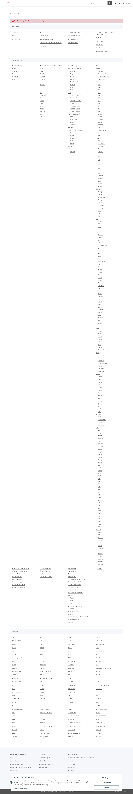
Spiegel (70, 614)
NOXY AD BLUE (100, 726)
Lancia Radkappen (18, 582)
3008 (99, 497)
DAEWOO (43, 641)
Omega (100, 460)
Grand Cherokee (103, 363)
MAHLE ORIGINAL (45, 671)
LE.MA (42, 685)
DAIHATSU (43, 79)
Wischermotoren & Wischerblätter (78, 617)
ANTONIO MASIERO (46, 712)
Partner (72, 90)
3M (13, 637)
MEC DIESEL (71, 688)
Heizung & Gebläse (74, 587)
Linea (100, 291)
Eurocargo (73, 119)
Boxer (72, 76)
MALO (42, 692)
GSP (13, 716)
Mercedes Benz (100, 644)
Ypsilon (100, 409)
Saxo (99, 181)
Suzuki (14, 654)
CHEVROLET (99, 637)
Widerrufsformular (74, 36)
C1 (99, 157)
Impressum (17, 788)
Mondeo (100, 347)
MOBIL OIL (71, 692)
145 (99, 84)
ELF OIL (14, 702)
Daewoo (42, 76)
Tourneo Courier (75, 98)
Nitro (99, 210)
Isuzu (42, 87)
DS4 (99, 224)
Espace (100, 537)
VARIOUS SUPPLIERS (74, 716)
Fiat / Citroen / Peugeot (75, 68)
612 (99, 248)
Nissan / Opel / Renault (75, 130)
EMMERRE (99, 675)
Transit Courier (75, 109)
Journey (100, 208)
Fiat (13, 74)
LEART (42, 688)
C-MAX (100, 334)
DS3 (99, 221)
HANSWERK (71, 685)
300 (99, 141)
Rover (42, 100)
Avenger (100, 192)
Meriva (100, 454)
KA (99, 342)
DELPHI (42, 675)
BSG (13, 733)
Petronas (45, 574)
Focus (100, 339)
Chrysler (98, 138)
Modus (100, 554)
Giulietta (100, 119)
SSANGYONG (100, 651)
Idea (99, 288)
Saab (41, 103)
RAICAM (98, 736)
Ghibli (100, 417)
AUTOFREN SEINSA (46, 678)
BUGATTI (98, 729)
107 (99, 481)
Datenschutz (26, 788)
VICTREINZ (15, 699)
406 (99, 516)
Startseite (15, 32)
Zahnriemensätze (73, 619)
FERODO (14, 685)
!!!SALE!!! (99, 568)
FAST (13, 661)
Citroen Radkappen (18, 574)
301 (99, 500)
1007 (99, 476)
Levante (100, 422)
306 (99, 503)
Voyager (100, 151)
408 (99, 521)
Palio (99, 299)
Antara (100, 433)
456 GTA (100, 235)
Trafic (72, 141)
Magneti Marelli (73, 661)
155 (99, 92)
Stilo (99, 315)
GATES (14, 723)
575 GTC (100, 243)
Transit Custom (75, 111)
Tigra (99, 465)
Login (14, 36)
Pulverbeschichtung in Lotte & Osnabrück (105, 33)
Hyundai (42, 84)
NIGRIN (42, 719)
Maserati (15, 76)
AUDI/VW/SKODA (45, 709)
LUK (13, 688)
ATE (41, 637)
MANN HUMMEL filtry (102, 709)
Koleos (100, 545)
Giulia (100, 117)
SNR (41, 695)
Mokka (100, 457)
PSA (97, 665)
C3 (99, 162)
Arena (100, 436)
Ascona (100, 438)
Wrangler (101, 371)
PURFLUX (98, 733)
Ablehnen (106, 787)
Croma (100, 280)
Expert (72, 79)
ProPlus (42, 651)
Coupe (100, 277)
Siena (100, 312)
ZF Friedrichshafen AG (47, 726)
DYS (41, 706)
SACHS (98, 719)
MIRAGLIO (99, 688)
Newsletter (99, 44)
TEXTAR (14, 736)
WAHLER (70, 736)
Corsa (100, 449)
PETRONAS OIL (72, 726)
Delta (99, 379)
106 (99, 478)
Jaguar (42, 90)
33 (99, 106)
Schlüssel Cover (73, 611)
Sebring (100, 146)
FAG (13, 719)
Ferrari (98, 232)
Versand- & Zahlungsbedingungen (50, 42)
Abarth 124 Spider (103, 74)
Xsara (100, 186)
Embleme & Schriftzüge (75, 582)
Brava (100, 269)
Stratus (100, 149)
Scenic (100, 556)
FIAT (97, 692)
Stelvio (100, 135)
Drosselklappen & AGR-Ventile (77, 579)
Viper (99, 216)
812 (99, 251)
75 (99, 111)
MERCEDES (15, 726)
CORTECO (15, 675)
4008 (99, 511)
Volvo (41, 114)
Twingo (100, 562)
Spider (100, 133)
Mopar (14, 665)
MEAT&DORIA (44, 733)
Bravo (100, 272)
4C (99, 109)
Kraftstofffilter (72, 598)
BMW (41, 71)
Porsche (42, 98)
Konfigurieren (107, 782)
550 (99, 240)
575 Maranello (102, 245)
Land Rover (43, 95)
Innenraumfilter (73, 590)
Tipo (99, 320)
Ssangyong (43, 106)
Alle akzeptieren (106, 778)
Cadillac (42, 74)
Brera (100, 114)
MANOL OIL (99, 702)
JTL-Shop (123, 791)
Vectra (100, 468)
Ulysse (100, 323)
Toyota (42, 109)
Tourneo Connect (75, 95)
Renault (98, 529)
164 (99, 100)
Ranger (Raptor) (103, 350)
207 (99, 492)
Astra (99, 441)
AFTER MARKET (17, 671)
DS (97, 218)
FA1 (69, 706)
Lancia (98, 374)
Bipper (72, 74)
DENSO (70, 678)
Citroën (98, 154)
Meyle (14, 647)
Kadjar (100, 543)
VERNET (42, 699)
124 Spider (101, 261)
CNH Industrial (16, 641)
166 (99, 103)
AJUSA (98, 712)
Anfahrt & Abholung (102, 51)
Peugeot (98, 473)
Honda (42, 82)
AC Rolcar (71, 658)
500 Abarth (101, 71)
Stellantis (71, 668)
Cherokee (101, 355)
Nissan (70, 647)
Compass (101, 361)
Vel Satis (100, 564)
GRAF (97, 695)
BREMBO (71, 671)
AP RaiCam (15, 678)
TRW (69, 654)
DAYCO (98, 658)
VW (41, 117)
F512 (99, 253)
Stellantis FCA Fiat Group (103, 668)
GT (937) (100, 122)
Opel (97, 428)
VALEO (70, 699)
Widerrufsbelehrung (46, 39)
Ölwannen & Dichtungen (75, 606)
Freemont (101, 285)
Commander (102, 358)
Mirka (42, 647)
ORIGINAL (99, 723)
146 (99, 87)
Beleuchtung (72, 576)
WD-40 (42, 716)
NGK (13, 695)
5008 (99, 524)
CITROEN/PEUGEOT (18, 709)
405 (99, 513)
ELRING (70, 702)
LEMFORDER (72, 712)
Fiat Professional (75, 82)
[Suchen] (98, 3)
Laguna (100, 548)
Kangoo (72, 133)
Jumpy (72, 87)
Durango (101, 205)
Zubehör (70, 622)
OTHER (98, 706)
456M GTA (101, 237)
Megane (100, 551)
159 (99, 98)
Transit (72, 103)
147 (99, 90)
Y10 (99, 406)
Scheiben (71, 609)
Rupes (14, 79)
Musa (100, 390)
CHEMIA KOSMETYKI (74, 733)
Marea (100, 293)
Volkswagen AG (17, 658)
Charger (100, 200)
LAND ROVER (72, 644)
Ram (99, 213)
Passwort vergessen (74, 32)
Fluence (100, 540)
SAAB (69, 651)
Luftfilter (70, 601)
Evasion (100, 176)
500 (99, 264)
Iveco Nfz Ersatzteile (74, 114)
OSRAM (72, 151)
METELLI (42, 723)
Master (72, 135)
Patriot (100, 366)
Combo (100, 446)
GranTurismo (102, 419)
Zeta (99, 411)
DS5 (99, 226)
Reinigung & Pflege (46, 576)
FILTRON (70, 682)
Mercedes (71, 127)
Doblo (100, 283)
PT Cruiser (101, 143)
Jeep (97, 352)
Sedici (100, 307)
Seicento (100, 310)
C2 (99, 159)
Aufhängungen (72, 571)
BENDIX (14, 729)
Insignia (100, 452)
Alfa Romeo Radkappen (19, 571)
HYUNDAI (99, 641)
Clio (99, 535)
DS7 (99, 229)
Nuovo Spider (102, 130)
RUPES (42, 668)
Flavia (100, 382)
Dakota (100, 202)
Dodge (98, 189)
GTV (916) (101, 125)
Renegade (101, 369)
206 (99, 489)
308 (99, 508)
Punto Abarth (102, 79)
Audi (41, 68)
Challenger (101, 197)
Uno (99, 326)
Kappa (100, 385)
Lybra (100, 387)
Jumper (72, 84)
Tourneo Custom (75, 100)
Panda (100, 302)
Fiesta (100, 336)
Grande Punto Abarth (104, 76)
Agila (99, 430)
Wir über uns (16, 39)
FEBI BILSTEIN (16, 682)
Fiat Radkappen (17, 576)
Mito (99, 127)
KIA (41, 92)
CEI (13, 706)
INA (41, 702)
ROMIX (70, 709)
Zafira (100, 470)
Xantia (100, 184)
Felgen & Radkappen (74, 584)
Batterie (70, 574)
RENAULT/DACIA (101, 716)
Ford (69, 92)
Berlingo (72, 71)
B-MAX (100, 331)
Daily (71, 117)
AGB (41, 32)
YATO (42, 729)
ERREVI (98, 682)
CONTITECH (71, 729)
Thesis (100, 398)
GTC (99, 256)
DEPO (69, 675)
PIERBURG (71, 719)
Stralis (72, 122)
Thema (100, 395)
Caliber (100, 194)
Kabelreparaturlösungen (75, 593)
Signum (100, 462)
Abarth (14, 68)
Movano (72, 138)
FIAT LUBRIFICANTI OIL (103, 685)
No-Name (43, 665)
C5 (99, 168)
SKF (41, 682)
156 (99, 95)
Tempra (100, 318)
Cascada (100, 444)
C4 (99, 165)
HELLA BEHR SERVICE (74, 723)
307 (99, 505)
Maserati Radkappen (18, 584)
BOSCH (98, 671)
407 (99, 519)
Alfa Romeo (15, 71)
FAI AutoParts (44, 736)
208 (99, 495)
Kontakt (98, 38)
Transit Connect (75, 106)
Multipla (100, 296)
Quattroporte (102, 425)
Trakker (72, 125)
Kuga (99, 344)
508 (99, 527)
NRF (13, 712)
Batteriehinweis (73, 42)
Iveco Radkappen (17, 579)
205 (99, 486)
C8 (99, 173)
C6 (99, 170)
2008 (99, 484)
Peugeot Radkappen (18, 587)
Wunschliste (100, 41)
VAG (97, 654)
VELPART (98, 699)
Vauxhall (42, 111)
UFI (69, 695)
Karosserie (71, 595)
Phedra (100, 393)
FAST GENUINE (16, 692)
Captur (100, 532)
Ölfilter (70, 603)
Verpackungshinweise (75, 39)
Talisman (101, 559)
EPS (97, 678)
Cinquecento (102, 275)
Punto (100, 304)
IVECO (14, 644)
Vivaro (72, 143)
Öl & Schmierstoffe (46, 571)
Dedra (100, 377)
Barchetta (101, 267)
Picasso (100, 178)
